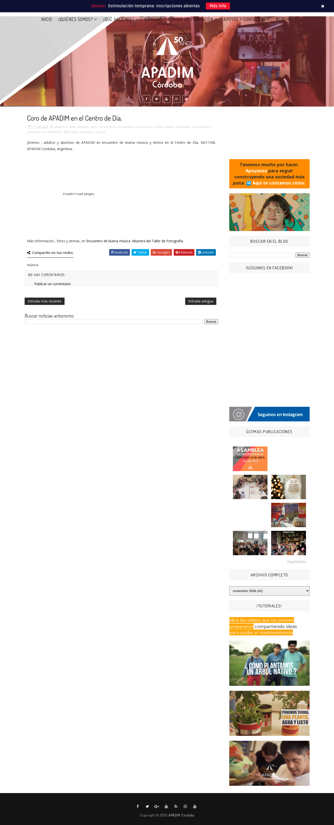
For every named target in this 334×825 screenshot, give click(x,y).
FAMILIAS (153, 19)
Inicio (46, 19)
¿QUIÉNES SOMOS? (75, 19)
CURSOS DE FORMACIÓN (190, 19)
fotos (160, 127)
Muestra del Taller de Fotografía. (158, 241)
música (100, 132)
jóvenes (33, 132)
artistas (83, 127)
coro (94, 127)
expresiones (144, 127)
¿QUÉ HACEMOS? (118, 19)
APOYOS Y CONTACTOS (244, 19)
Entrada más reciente (44, 301)
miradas (87, 132)
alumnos (61, 127)
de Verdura (107, 127)
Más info (218, 6)
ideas (170, 127)
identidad (183, 127)
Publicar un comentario (52, 283)
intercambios (201, 127)
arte (72, 127)
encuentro (125, 127)
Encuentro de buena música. (109, 241)
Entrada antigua (200, 301)
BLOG (281, 19)
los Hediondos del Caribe (60, 132)
